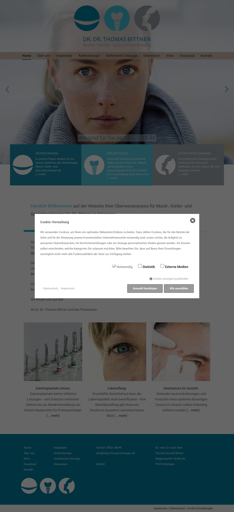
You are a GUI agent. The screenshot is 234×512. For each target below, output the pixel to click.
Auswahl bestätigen (145, 288)
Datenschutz (50, 288)
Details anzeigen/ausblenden (170, 278)
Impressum (68, 288)
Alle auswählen (179, 288)
